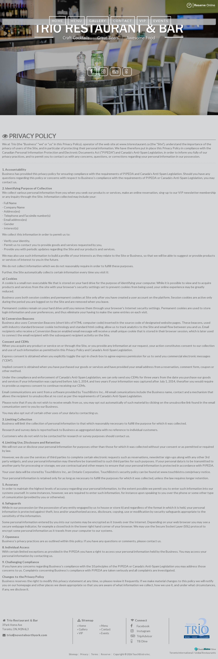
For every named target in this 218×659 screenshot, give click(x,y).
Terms (94, 654)
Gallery (96, 55)
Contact (121, 55)
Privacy (84, 654)
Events (159, 55)
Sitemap (73, 654)
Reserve (105, 654)
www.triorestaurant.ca (134, 144)
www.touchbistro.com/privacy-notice (185, 472)
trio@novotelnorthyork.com (24, 635)
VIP (141, 55)
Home (56, 55)
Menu (75, 55)
